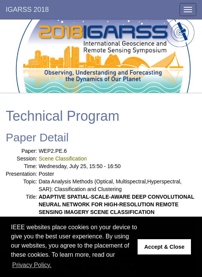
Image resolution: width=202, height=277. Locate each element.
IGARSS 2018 (27, 9)
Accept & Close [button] (164, 247)
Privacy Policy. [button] (31, 265)
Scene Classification (62, 159)
